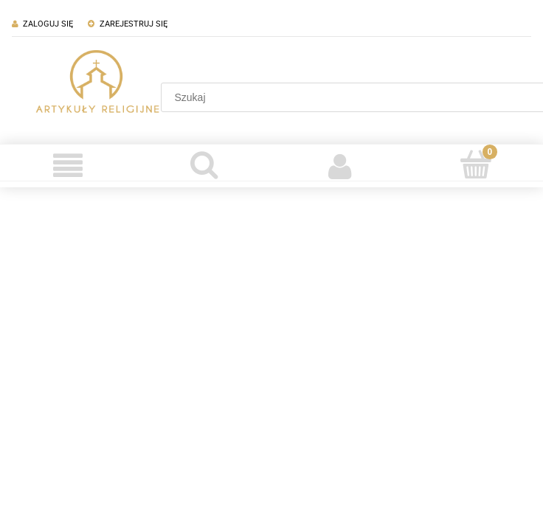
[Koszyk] (475, 164)
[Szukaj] (204, 164)
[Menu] (68, 166)
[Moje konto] (339, 166)
